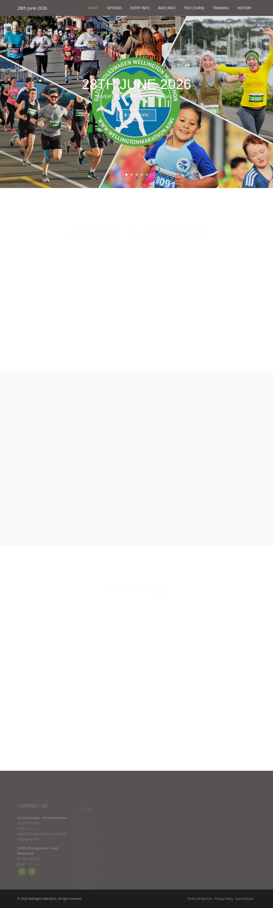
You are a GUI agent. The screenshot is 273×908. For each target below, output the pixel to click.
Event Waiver (244, 899)
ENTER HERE (136, 115)
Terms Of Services (199, 899)
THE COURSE (194, 8)
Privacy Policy (223, 899)
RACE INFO (166, 8)
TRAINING (221, 8)
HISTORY (244, 8)
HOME (93, 8)
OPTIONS (114, 8)
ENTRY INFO (139, 8)
